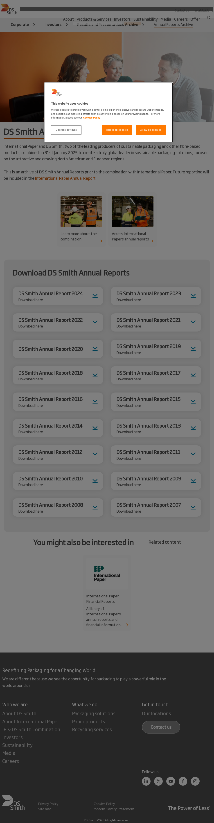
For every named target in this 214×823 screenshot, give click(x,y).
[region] (108, 112)
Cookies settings (66, 129)
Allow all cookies (150, 129)
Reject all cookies (117, 129)
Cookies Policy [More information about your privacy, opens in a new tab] (91, 117)
